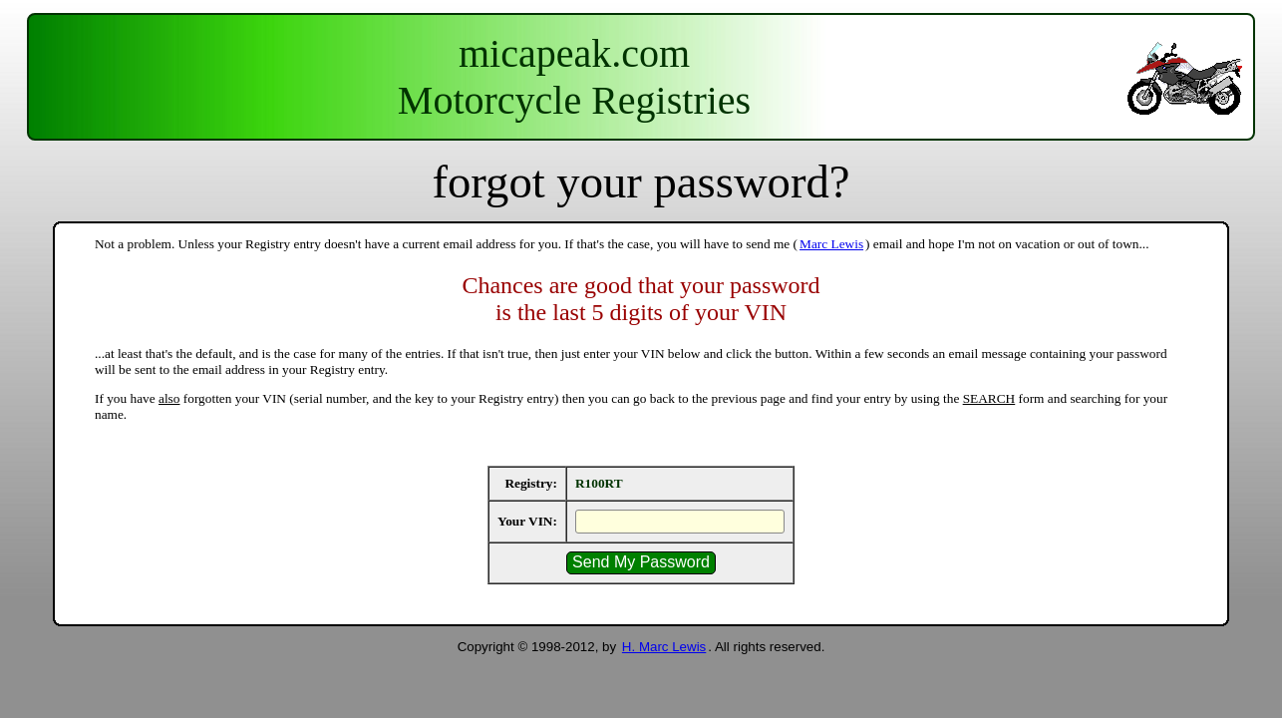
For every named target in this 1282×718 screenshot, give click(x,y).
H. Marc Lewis (664, 646)
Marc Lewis (831, 243)
